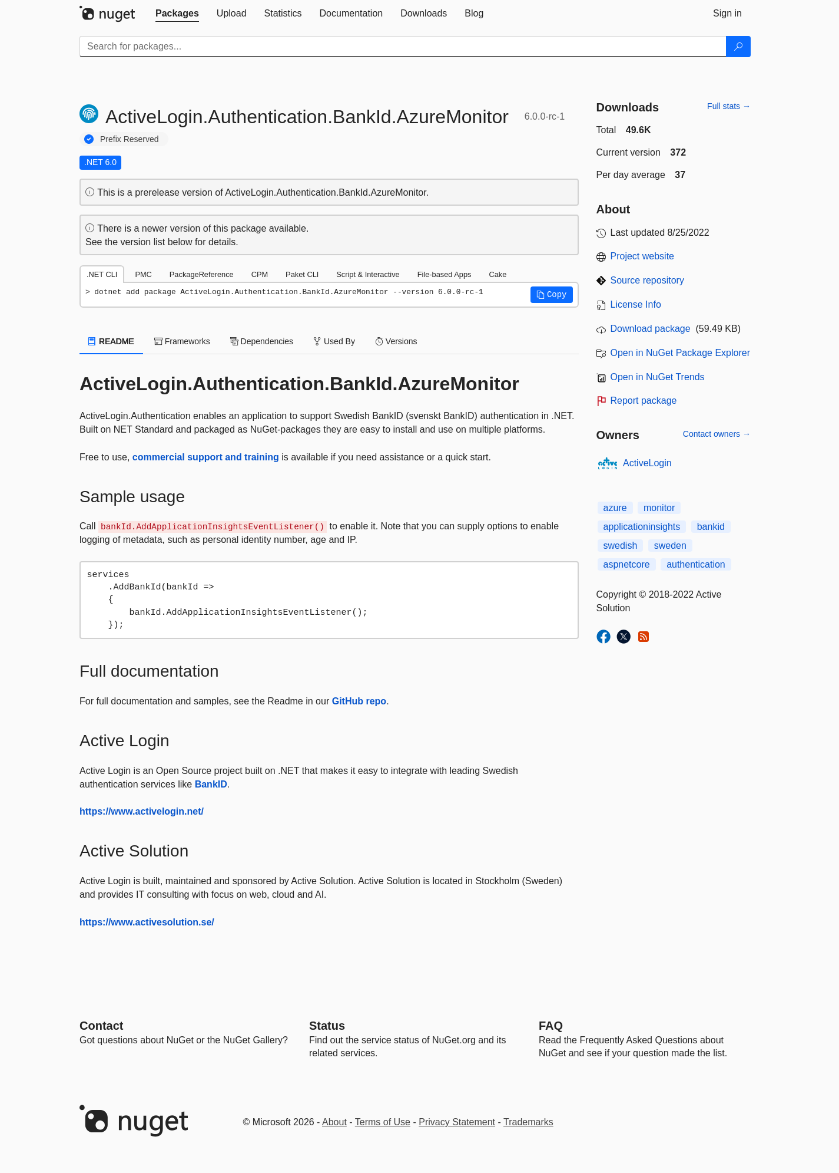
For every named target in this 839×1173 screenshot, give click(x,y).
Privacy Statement (457, 1122)
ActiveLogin (647, 463)
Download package (651, 329)
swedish (620, 546)
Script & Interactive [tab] (367, 274)
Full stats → (729, 106)
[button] (551, 294)
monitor (659, 508)
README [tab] (111, 341)
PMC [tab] (143, 274)
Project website (643, 256)
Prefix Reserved (129, 139)
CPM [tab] (259, 274)
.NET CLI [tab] (102, 274)
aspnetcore (626, 564)
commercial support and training (205, 457)
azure (615, 508)
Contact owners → (717, 434)
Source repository (647, 280)
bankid (711, 527)
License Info (636, 304)
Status (327, 1025)
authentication (695, 564)
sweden (670, 546)
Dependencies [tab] (261, 341)
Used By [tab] (334, 341)
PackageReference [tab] (202, 274)
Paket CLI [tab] (302, 274)
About (334, 1122)
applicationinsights (642, 527)
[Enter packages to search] (403, 46)
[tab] (177, 14)
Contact (101, 1025)
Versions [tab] (396, 341)
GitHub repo (359, 701)
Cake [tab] (497, 274)
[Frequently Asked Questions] (551, 1025)
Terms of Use (382, 1122)
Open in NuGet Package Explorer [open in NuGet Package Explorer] (680, 353)
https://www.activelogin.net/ (141, 811)
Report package (644, 401)
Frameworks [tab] (182, 341)
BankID (211, 784)
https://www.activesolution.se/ (146, 922)
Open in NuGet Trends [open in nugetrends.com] (658, 377)
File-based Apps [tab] (444, 274)
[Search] (738, 46)
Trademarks (528, 1122)
